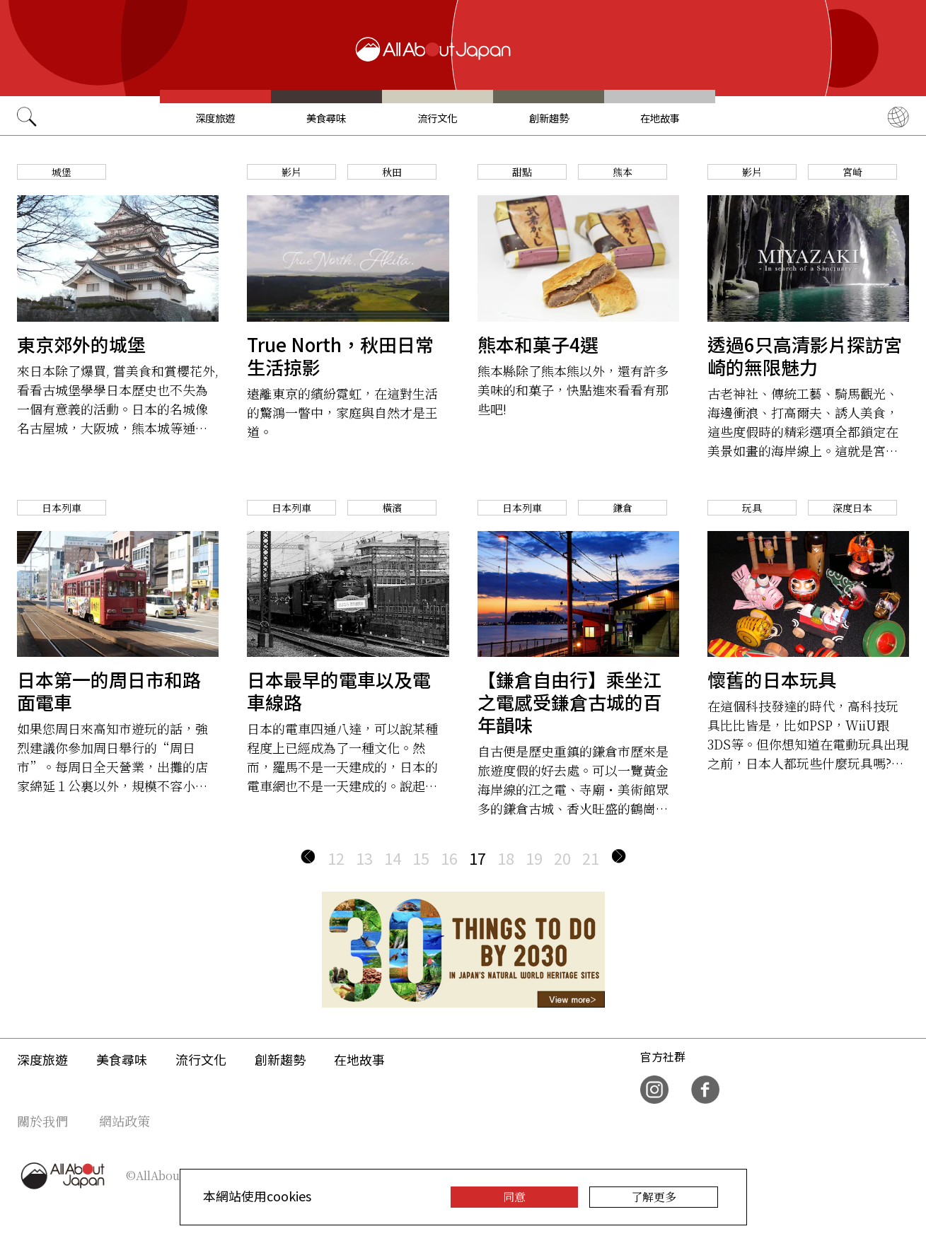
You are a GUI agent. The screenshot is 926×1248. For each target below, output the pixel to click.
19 (534, 857)
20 (562, 857)
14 (392, 857)
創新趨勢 (549, 117)
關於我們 (42, 1121)
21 (590, 857)
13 (364, 857)
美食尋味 (326, 117)
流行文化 (437, 117)
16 (449, 857)
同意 (514, 1197)
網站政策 (124, 1121)
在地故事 (660, 117)
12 (336, 857)
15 (420, 857)
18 (505, 857)
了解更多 (653, 1197)
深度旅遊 (215, 117)
